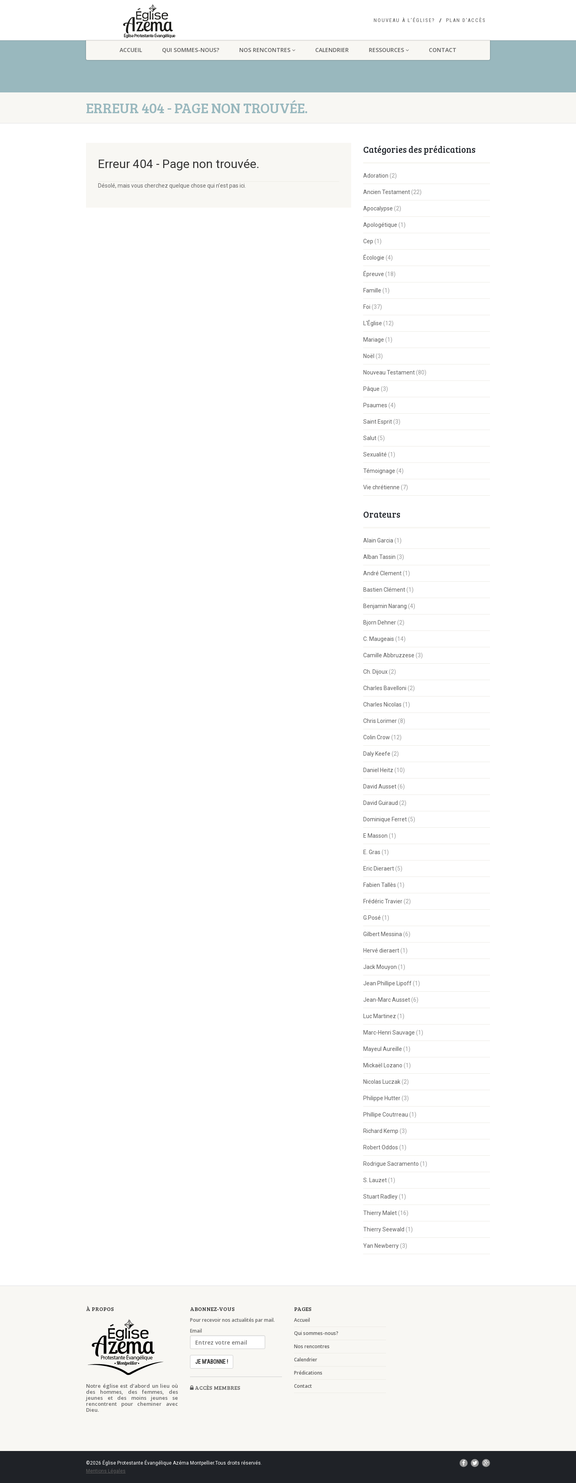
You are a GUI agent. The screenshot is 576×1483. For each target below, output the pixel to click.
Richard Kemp (380, 1131)
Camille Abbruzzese (388, 655)
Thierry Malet (380, 1213)
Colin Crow (376, 737)
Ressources (389, 50)
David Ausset (379, 786)
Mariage (373, 339)
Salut (369, 438)
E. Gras (371, 852)
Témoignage (379, 471)
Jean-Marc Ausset (386, 1000)
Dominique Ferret (385, 819)
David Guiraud (380, 803)
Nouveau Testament (389, 372)
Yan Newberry (381, 1246)
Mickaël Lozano (382, 1065)
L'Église (372, 323)
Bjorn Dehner (379, 622)
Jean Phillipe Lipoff (387, 983)
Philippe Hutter (381, 1098)
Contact (442, 50)
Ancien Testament (386, 192)
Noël (368, 356)
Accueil (131, 50)
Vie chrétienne (381, 487)
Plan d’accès (466, 20)
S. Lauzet (375, 1180)
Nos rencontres (267, 50)
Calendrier (332, 50)
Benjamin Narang (385, 606)
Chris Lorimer (380, 721)
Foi (366, 307)
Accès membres (215, 1387)
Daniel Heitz (378, 770)
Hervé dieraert (381, 950)
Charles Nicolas (382, 704)
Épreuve (373, 274)
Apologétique (380, 225)
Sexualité (375, 454)
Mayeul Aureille (382, 1049)
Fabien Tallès (379, 885)
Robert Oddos (380, 1147)
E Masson (375, 836)
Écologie (373, 257)
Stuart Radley (380, 1196)
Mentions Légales (106, 1471)
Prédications (308, 1373)
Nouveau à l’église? (404, 20)
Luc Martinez (379, 1016)
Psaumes (375, 405)
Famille (372, 290)
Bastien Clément (384, 589)
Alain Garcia (378, 540)
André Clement (382, 573)
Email (196, 1331)
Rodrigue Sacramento (391, 1164)
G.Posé (372, 918)
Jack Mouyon (380, 967)
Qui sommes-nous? (190, 50)
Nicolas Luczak (381, 1082)
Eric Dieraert (378, 868)
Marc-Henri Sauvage (389, 1032)
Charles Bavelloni (384, 688)
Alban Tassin (379, 557)
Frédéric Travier (382, 901)
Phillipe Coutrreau (385, 1114)
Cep (368, 241)
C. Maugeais (378, 639)
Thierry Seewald (383, 1229)
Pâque (371, 389)
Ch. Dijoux (375, 671)
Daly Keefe (376, 754)
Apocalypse (378, 208)
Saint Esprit (377, 421)
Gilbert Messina (382, 934)
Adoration (375, 175)
